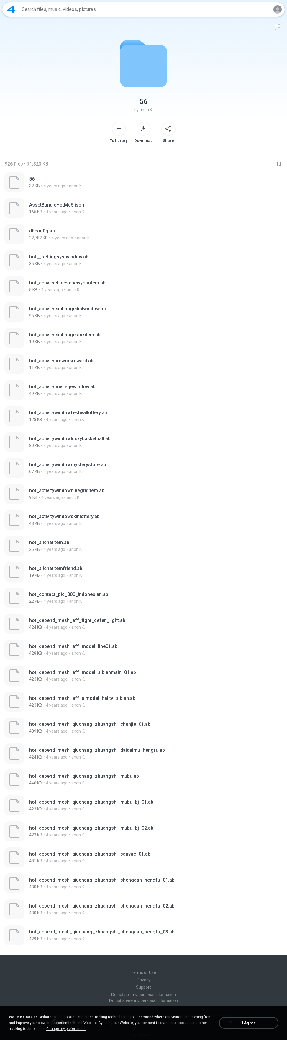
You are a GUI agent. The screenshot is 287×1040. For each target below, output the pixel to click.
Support (143, 987)
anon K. (146, 109)
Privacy (143, 979)
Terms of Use (143, 972)
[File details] (143, 182)
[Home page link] (11, 9)
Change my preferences (66, 1029)
